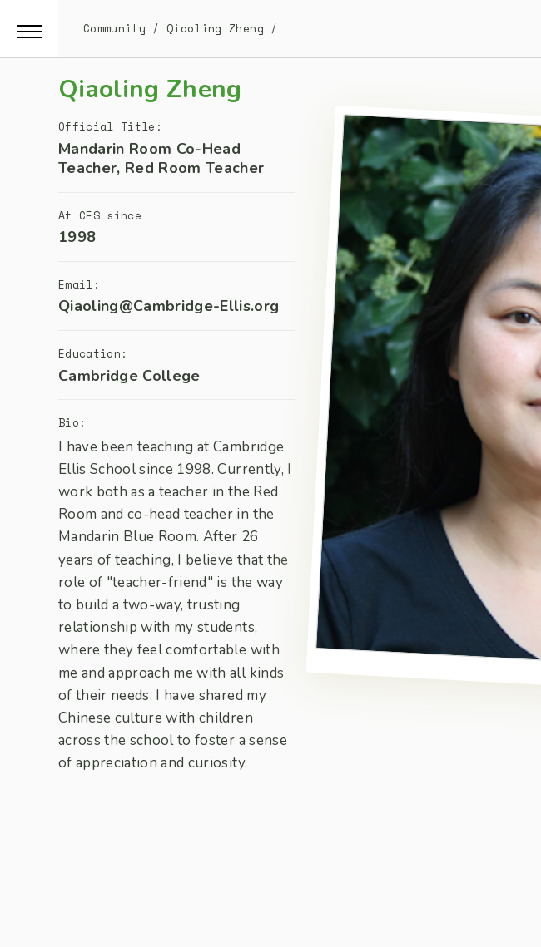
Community (114, 28)
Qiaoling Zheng (215, 28)
